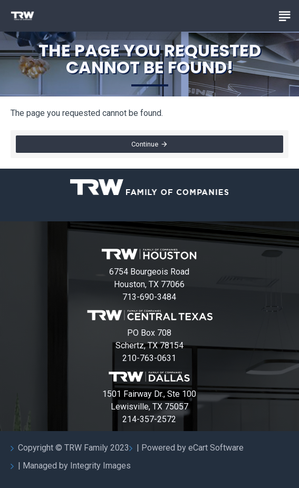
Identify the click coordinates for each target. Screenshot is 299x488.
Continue (144, 144)
